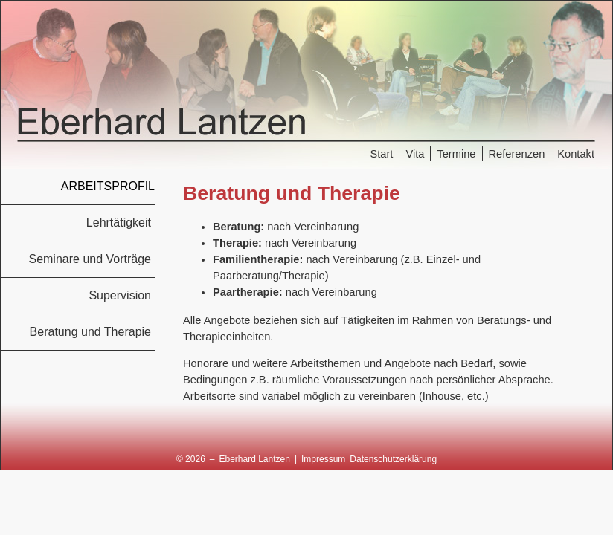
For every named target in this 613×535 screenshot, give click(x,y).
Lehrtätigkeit (118, 222)
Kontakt (575, 154)
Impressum (323, 459)
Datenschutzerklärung (393, 459)
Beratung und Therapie (90, 331)
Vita (414, 154)
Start (381, 154)
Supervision (120, 295)
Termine (456, 154)
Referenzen (517, 154)
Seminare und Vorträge (89, 259)
